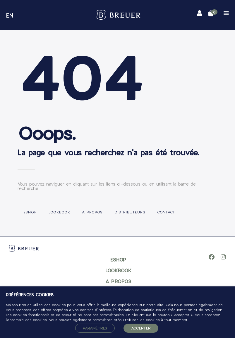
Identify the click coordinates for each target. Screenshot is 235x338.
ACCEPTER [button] (141, 328)
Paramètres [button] (95, 328)
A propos (92, 212)
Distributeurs (129, 212)
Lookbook (59, 212)
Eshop (30, 212)
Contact (166, 212)
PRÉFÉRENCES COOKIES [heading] (30, 295)
